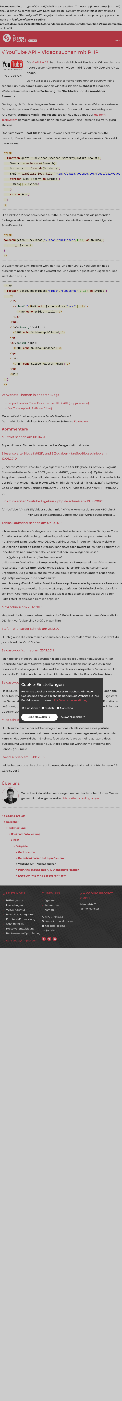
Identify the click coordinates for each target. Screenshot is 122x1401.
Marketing (65, 708)
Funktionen (31, 708)
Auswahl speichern (73, 716)
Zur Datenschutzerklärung (71, 700)
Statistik (49, 708)
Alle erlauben (37, 717)
